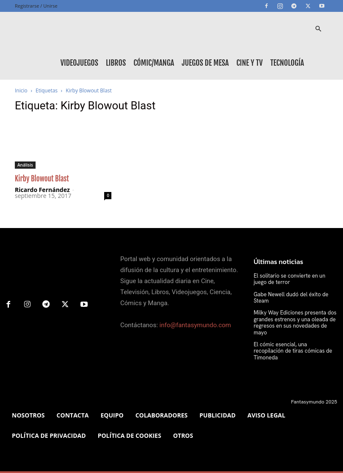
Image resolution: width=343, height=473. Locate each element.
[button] (318, 29)
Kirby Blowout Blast (42, 178)
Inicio (21, 90)
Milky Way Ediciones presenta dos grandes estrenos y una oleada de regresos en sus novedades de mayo (295, 318)
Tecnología (287, 62)
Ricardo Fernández (42, 190)
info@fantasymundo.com (195, 325)
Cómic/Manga (153, 62)
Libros (116, 62)
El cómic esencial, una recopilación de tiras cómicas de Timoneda (293, 339)
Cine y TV (249, 62)
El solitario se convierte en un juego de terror (294, 279)
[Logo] (53, 29)
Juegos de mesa (205, 62)
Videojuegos (79, 62)
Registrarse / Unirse (36, 6)
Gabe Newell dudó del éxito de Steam (289, 297)
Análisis (25, 165)
